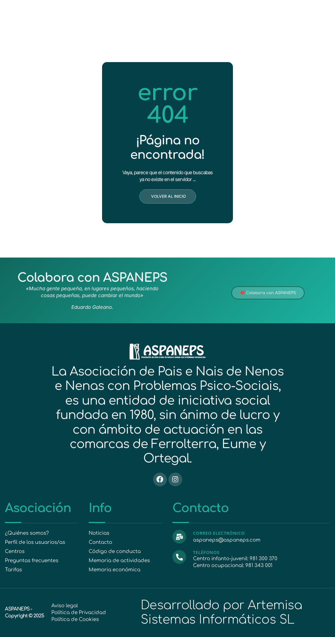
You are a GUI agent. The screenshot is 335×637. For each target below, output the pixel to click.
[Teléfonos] (179, 557)
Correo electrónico (219, 533)
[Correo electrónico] (179, 537)
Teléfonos (206, 552)
